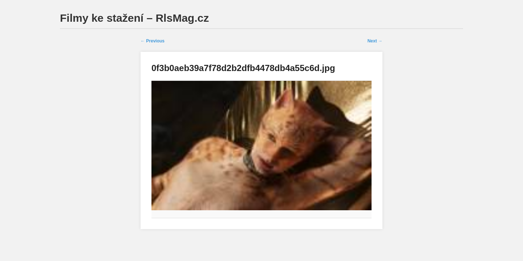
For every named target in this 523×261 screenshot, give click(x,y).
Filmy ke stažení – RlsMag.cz (134, 18)
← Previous (153, 41)
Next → (375, 41)
